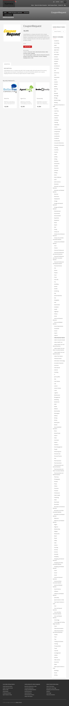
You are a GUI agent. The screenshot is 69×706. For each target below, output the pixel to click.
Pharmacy (56, 477)
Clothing (56, 122)
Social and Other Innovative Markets (57, 582)
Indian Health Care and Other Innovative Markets (58, 349)
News (55, 437)
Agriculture (56, 50)
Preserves (56, 488)
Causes (55, 113)
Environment (57, 213)
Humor (55, 330)
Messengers (56, 413)
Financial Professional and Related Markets (58, 262)
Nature (55, 435)
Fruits (55, 277)
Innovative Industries (58, 363)
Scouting (56, 547)
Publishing (56, 497)
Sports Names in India (59, 599)
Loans (55, 390)
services (40, 56)
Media (55, 406)
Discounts (30, 51)
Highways (56, 311)
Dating (55, 159)
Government (57, 304)
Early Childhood (57, 177)
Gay (55, 293)
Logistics (56, 392)
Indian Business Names (40, 51)
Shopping (33, 53)
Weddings (56, 670)
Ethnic (55, 222)
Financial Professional (59, 250)
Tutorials (56, 650)
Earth (55, 179)
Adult (55, 45)
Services (56, 552)
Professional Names (7, 693)
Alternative (56, 54)
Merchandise (57, 411)
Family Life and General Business (59, 234)
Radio (55, 499)
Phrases (56, 481)
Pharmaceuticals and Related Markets (58, 473)
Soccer (55, 572)
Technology (56, 620)
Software (56, 591)
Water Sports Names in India (58, 667)
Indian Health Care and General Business (58, 345)
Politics (55, 486)
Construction (57, 140)
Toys (55, 639)
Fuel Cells (56, 279)
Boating (56, 102)
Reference (56, 518)
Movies (55, 424)
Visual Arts (56, 662)
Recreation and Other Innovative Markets (58, 511)
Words (55, 672)
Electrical (56, 194)
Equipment (56, 220)
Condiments (57, 136)
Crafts (55, 154)
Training (56, 643)
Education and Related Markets (58, 191)
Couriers (56, 152)
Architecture (57, 66)
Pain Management (58, 447)
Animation (56, 59)
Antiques (56, 61)
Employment (57, 198)
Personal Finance (58, 456)
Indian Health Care (58, 342)
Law (55, 383)
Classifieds (56, 120)
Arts (55, 70)
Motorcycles (57, 422)
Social (55, 575)
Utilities (56, 655)
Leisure (55, 386)
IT (54, 374)
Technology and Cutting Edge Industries (59, 623)
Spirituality (56, 597)
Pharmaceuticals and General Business (58, 466)
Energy (55, 201)
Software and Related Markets (58, 594)
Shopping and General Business (58, 559)
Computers (56, 133)
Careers (56, 108)
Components (57, 131)
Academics (56, 40)
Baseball (56, 93)
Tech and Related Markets (57, 616)
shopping (44, 56)
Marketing (56, 399)
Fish (55, 268)
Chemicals (56, 115)
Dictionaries (56, 163)
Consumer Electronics (59, 143)
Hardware (56, 307)
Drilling (55, 172)
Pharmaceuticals (58, 463)
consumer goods (29, 54)
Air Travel (56, 52)
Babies (55, 86)
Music (55, 431)
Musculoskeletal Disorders (57, 427)
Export (55, 225)
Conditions (56, 138)
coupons (34, 54)
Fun (55, 281)
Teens (55, 626)
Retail (55, 536)
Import (55, 333)
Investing (56, 372)
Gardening (56, 291)
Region (55, 524)
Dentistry (56, 161)
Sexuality (56, 554)
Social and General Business (57, 578)
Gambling (56, 284)
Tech (55, 606)
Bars (55, 91)
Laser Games (57, 381)
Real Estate (56, 502)
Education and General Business (58, 187)
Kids (55, 379)
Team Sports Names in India (58, 602)
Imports (56, 335)
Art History (56, 68)
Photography (57, 479)
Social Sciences (57, 589)
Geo (55, 298)
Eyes (55, 227)
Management (57, 397)
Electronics (56, 196)
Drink (55, 175)
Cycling (55, 156)
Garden (56, 288)
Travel (55, 648)
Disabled (56, 165)
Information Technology (59, 360)
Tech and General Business (57, 609)
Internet (56, 370)
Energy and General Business (58, 204)
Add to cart (28, 46)
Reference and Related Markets (58, 521)
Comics (55, 127)
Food (55, 275)
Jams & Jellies (57, 376)
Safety (55, 540)
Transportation (57, 646)
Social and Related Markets (57, 586)
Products (56, 490)
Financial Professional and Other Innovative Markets (58, 258)
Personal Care (57, 453)
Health (55, 309)
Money (55, 420)
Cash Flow (56, 111)
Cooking (56, 147)
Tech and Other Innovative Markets (57, 613)
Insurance (56, 365)
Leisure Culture (57, 388)
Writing (55, 675)
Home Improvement (58, 326)
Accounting (56, 43)
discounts (39, 54)
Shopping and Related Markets (58, 567)
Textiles (56, 634)
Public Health (57, 495)
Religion (56, 531)
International (57, 367)
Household (56, 328)
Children (56, 117)
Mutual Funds (57, 433)
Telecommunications (58, 628)
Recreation (56, 504)
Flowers (56, 272)
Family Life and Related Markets (58, 242)
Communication (57, 129)
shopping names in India (28, 57)
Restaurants (56, 533)
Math (55, 404)
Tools (55, 637)
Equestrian (56, 218)
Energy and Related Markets (58, 208)
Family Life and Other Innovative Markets (58, 238)
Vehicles (56, 657)
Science (56, 545)
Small (55, 570)
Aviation (56, 82)
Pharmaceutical (57, 460)
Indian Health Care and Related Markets (58, 353)
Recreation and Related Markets (58, 515)
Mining (55, 418)
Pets (55, 458)
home (31, 56)
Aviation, (56, 84)
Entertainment (57, 211)
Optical (55, 442)
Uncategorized (57, 653)
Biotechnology (57, 100)
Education (56, 184)
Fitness (55, 270)
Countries (56, 149)
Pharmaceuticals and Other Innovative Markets (58, 470)
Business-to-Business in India (59, 105)
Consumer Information (59, 145)
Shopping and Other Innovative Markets (58, 563)
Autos (55, 79)
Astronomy (56, 72)
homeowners (36, 56)
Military (56, 415)
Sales (55, 542)
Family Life (56, 231)
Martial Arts (56, 402)
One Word (56, 440)
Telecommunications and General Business (58, 631)
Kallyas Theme (19, 702)
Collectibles (56, 124)
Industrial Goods (58, 358)
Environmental (57, 215)
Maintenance (57, 395)
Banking (56, 88)
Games (55, 286)
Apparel (56, 63)
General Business (58, 295)
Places (55, 483)
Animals (56, 56)
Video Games (57, 659)
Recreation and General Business (59, 507)
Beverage (56, 95)
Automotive (56, 77)
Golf (55, 302)
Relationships (57, 529)
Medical (56, 408)
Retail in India (5, 689)
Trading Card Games (58, 641)
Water (55, 664)
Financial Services (58, 265)
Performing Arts (57, 451)
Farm (55, 245)
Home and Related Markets (57, 323)
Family (55, 229)
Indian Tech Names (58, 356)
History (55, 313)
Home (34, 51)
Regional (56, 526)
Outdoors (56, 444)
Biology (55, 98)
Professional (57, 493)
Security (56, 549)
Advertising (56, 47)
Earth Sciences (57, 182)
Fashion (56, 248)
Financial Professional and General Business (58, 253)
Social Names (5, 691)
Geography (56, 300)
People (55, 449)
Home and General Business (58, 319)
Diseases (56, 170)
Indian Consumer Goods (59, 340)
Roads (55, 538)
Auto (55, 75)
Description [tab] (7, 64)
